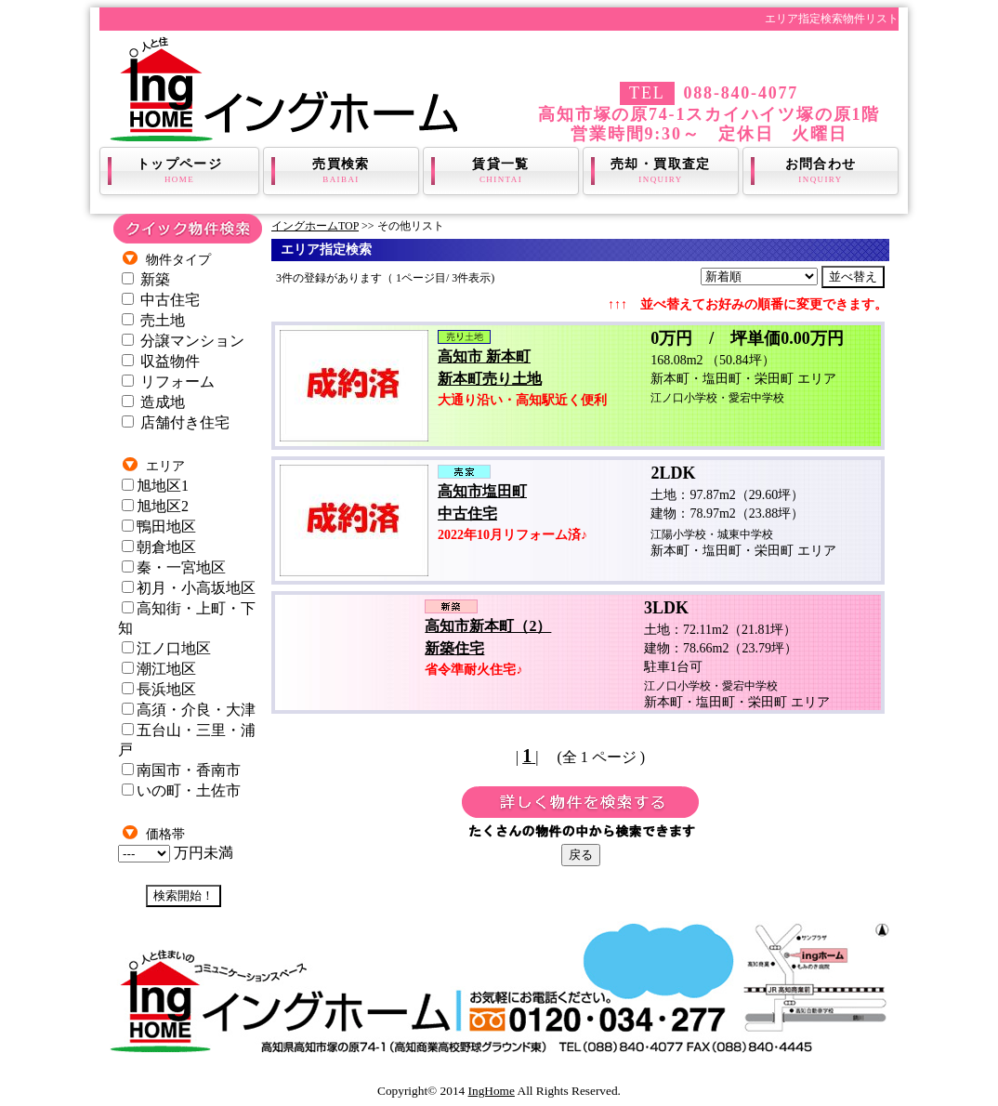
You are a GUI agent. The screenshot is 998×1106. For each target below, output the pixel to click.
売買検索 (341, 171)
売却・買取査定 (661, 171)
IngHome (491, 1091)
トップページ (179, 171)
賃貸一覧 (501, 171)
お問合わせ (820, 171)
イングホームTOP (315, 225)
